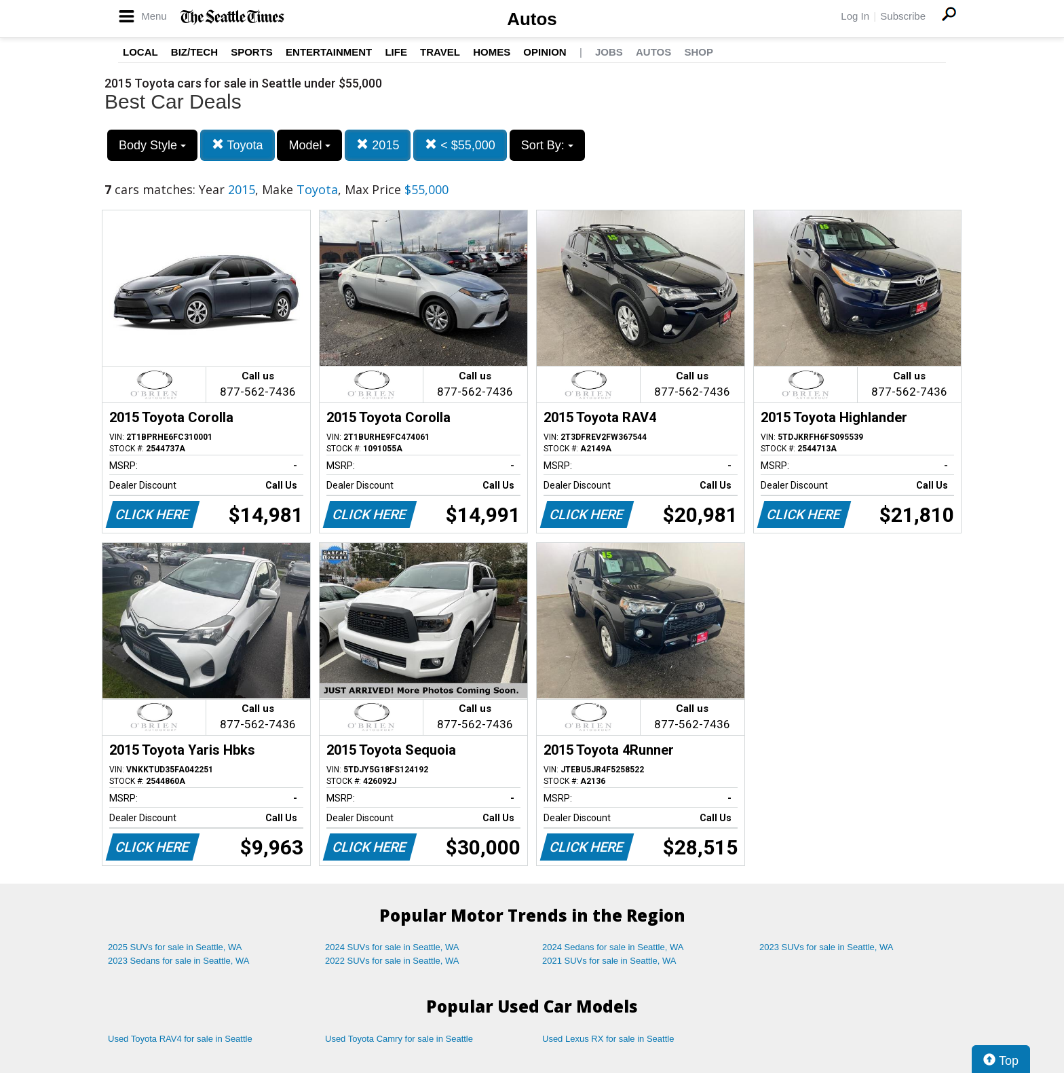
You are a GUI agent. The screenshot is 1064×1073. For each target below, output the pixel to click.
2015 (377, 145)
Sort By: (547, 145)
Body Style (152, 145)
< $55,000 (460, 145)
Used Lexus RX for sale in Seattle (608, 1039)
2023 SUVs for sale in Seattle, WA (826, 947)
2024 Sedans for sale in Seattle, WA (612, 947)
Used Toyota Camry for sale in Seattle (399, 1039)
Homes (491, 52)
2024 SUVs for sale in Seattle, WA (392, 947)
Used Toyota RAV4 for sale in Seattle (180, 1039)
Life (396, 52)
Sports (252, 52)
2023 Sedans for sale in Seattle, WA (178, 961)
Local (140, 52)
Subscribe (903, 16)
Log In (855, 16)
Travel (440, 52)
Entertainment (329, 52)
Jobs (609, 52)
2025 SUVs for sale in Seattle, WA (175, 947)
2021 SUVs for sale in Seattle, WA (609, 961)
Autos (532, 19)
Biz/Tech (194, 52)
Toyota (237, 145)
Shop (698, 52)
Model (309, 145)
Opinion (544, 52)
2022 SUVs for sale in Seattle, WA (392, 961)
